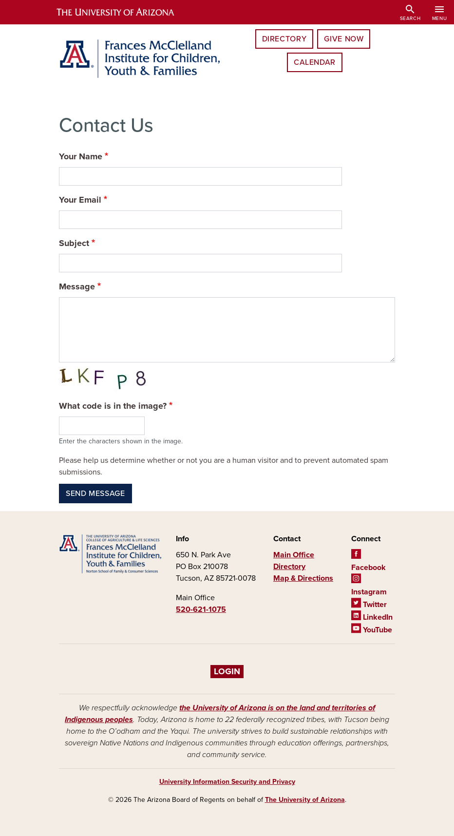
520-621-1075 (201, 609)
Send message (95, 493)
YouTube (371, 630)
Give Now (343, 39)
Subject (74, 243)
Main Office (293, 555)
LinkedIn (372, 617)
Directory (284, 39)
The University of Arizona (305, 800)
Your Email (80, 199)
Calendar (315, 62)
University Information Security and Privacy (227, 782)
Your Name (80, 156)
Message (77, 286)
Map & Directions (303, 578)
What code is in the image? (113, 405)
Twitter (369, 604)
